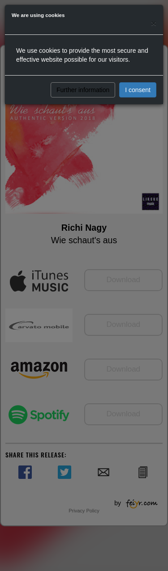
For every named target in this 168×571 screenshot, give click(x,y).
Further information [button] (82, 89)
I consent (138, 89)
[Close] (153, 23)
